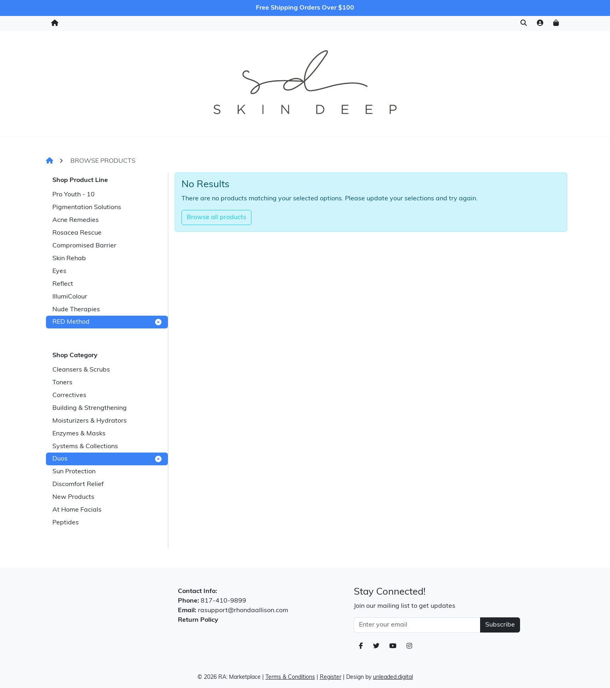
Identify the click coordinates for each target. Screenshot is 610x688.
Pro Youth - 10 (73, 195)
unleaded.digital (393, 677)
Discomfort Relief (78, 484)
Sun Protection (74, 472)
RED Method (106, 322)
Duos (106, 459)
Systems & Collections (85, 446)
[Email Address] (417, 625)
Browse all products (216, 217)
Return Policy (198, 620)
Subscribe (500, 625)
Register (330, 677)
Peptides (65, 523)
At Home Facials (77, 510)
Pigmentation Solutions (86, 207)
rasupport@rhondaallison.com (243, 610)
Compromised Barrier (84, 246)
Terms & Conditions (290, 677)
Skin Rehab (69, 258)
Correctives (69, 395)
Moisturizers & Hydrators (89, 421)
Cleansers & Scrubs (81, 370)
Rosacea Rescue (77, 233)
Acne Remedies (75, 220)
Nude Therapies (76, 309)
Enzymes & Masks (79, 434)
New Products (73, 497)
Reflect (62, 284)
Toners (62, 383)
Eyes (59, 271)
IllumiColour (69, 297)
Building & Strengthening (89, 408)
